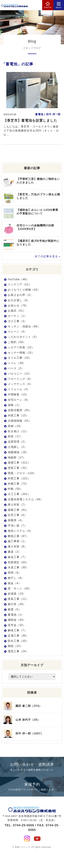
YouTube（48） (18, 279)
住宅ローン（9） (19, 399)
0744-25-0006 (23, 825)
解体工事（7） (17, 630)
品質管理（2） (17, 441)
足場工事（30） (18, 635)
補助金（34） (17, 619)
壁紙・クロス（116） (22, 473)
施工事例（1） (17, 541)
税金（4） (14, 583)
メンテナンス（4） (20, 384)
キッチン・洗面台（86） (24, 326)
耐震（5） (14, 609)
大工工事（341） (19, 494)
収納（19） (15, 426)
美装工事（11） (18, 598)
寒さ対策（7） (17, 504)
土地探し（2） (17, 446)
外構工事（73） (18, 483)
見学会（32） (17, 625)
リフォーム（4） (19, 389)
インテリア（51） (20, 284)
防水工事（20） (18, 640)
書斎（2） (14, 551)
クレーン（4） (17, 331)
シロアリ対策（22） (21, 347)
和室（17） (15, 436)
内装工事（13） (18, 415)
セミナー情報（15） (21, 352)
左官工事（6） (17, 515)
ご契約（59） (17, 342)
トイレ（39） (17, 363)
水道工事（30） (18, 567)
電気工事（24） (18, 651)
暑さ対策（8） (17, 546)
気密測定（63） (18, 562)
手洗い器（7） (17, 525)
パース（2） (16, 368)
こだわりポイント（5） (23, 336)
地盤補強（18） (18, 452)
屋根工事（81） (18, 509)
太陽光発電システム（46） (25, 499)
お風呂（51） (17, 310)
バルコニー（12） (20, 373)
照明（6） (14, 572)
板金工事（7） (17, 557)
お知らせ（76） (18, 305)
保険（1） (14, 405)
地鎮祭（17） (17, 457)
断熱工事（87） (18, 536)
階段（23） (15, 646)
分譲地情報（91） (20, 420)
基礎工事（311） (19, 462)
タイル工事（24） (20, 357)
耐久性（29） (17, 604)
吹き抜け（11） (18, 431)
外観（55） (15, 488)
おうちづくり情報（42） (24, 289)
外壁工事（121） (19, 478)
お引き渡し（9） (19, 300)
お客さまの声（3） (20, 295)
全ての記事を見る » (47, 256)
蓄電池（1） (16, 614)
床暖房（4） (16, 520)
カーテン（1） (17, 315)
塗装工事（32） (18, 467)
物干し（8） (16, 578)
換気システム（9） (20, 530)
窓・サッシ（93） (20, 588)
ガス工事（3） (17, 321)
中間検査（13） (18, 394)
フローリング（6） (20, 378)
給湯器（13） (17, 593)
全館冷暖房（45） (20, 410)
